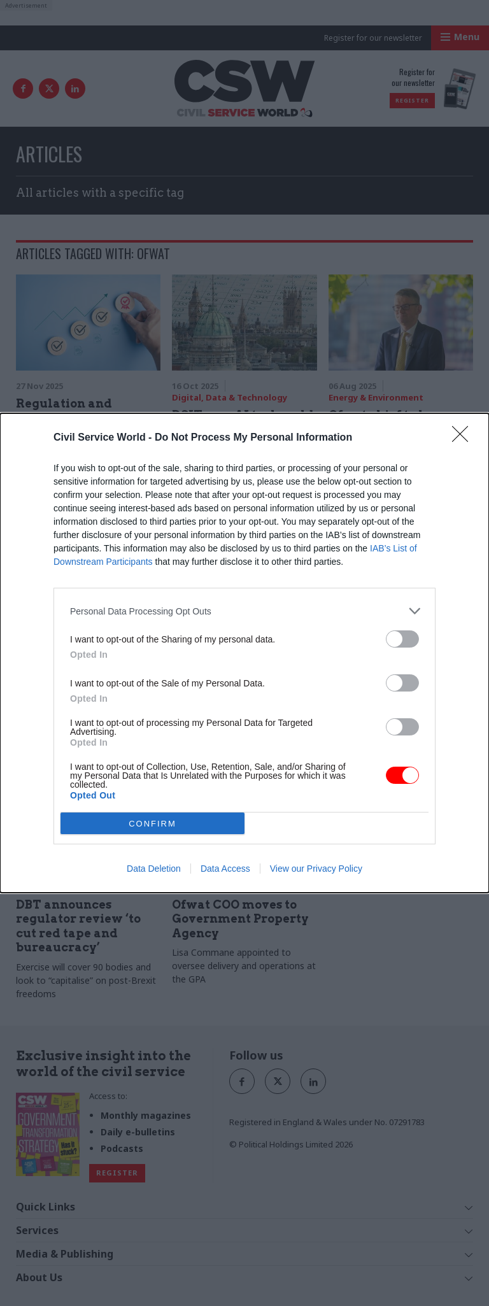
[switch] (402, 639)
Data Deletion (154, 868)
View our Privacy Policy (316, 868)
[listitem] (244, 611)
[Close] (464, 438)
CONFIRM (152, 823)
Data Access (225, 868)
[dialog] (244, 653)
